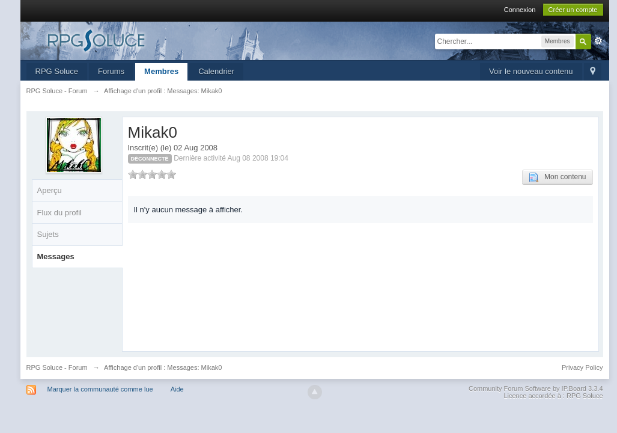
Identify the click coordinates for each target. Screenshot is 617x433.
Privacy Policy (582, 367)
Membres (161, 71)
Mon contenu (557, 177)
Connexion (520, 9)
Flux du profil (59, 212)
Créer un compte (573, 9)
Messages (55, 256)
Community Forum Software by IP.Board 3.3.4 (536, 388)
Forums (111, 71)
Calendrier (216, 71)
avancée (598, 41)
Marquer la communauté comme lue (100, 389)
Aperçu (49, 190)
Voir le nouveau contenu (531, 71)
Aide (177, 389)
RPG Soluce (57, 71)
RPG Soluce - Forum (57, 367)
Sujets (48, 234)
